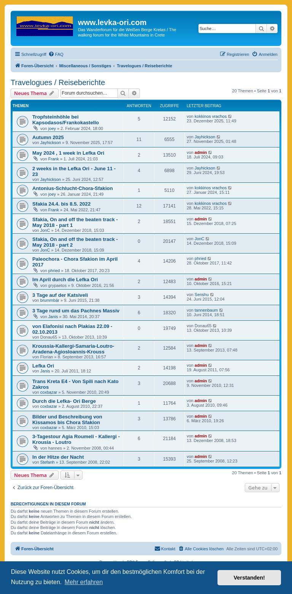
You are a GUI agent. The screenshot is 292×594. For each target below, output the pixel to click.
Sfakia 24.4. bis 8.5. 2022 (61, 204)
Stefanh (47, 462)
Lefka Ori (43, 366)
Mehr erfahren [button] (84, 582)
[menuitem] (55, 54)
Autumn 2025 (48, 137)
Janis (53, 316)
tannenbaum (206, 310)
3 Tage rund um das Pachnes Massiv (75, 311)
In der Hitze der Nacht (58, 457)
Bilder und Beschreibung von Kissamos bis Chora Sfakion (67, 419)
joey (52, 128)
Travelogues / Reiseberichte (58, 82)
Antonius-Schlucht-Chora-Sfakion (72, 188)
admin (201, 152)
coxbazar (48, 392)
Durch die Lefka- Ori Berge (64, 401)
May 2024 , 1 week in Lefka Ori (68, 153)
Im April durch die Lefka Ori (65, 279)
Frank (53, 159)
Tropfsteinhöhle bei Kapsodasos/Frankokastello (65, 119)
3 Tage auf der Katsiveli (60, 295)
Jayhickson (50, 142)
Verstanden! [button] (249, 578)
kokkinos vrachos (211, 116)
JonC (45, 230)
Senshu (202, 294)
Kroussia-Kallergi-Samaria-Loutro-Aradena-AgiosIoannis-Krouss (73, 349)
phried (54, 270)
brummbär (49, 300)
